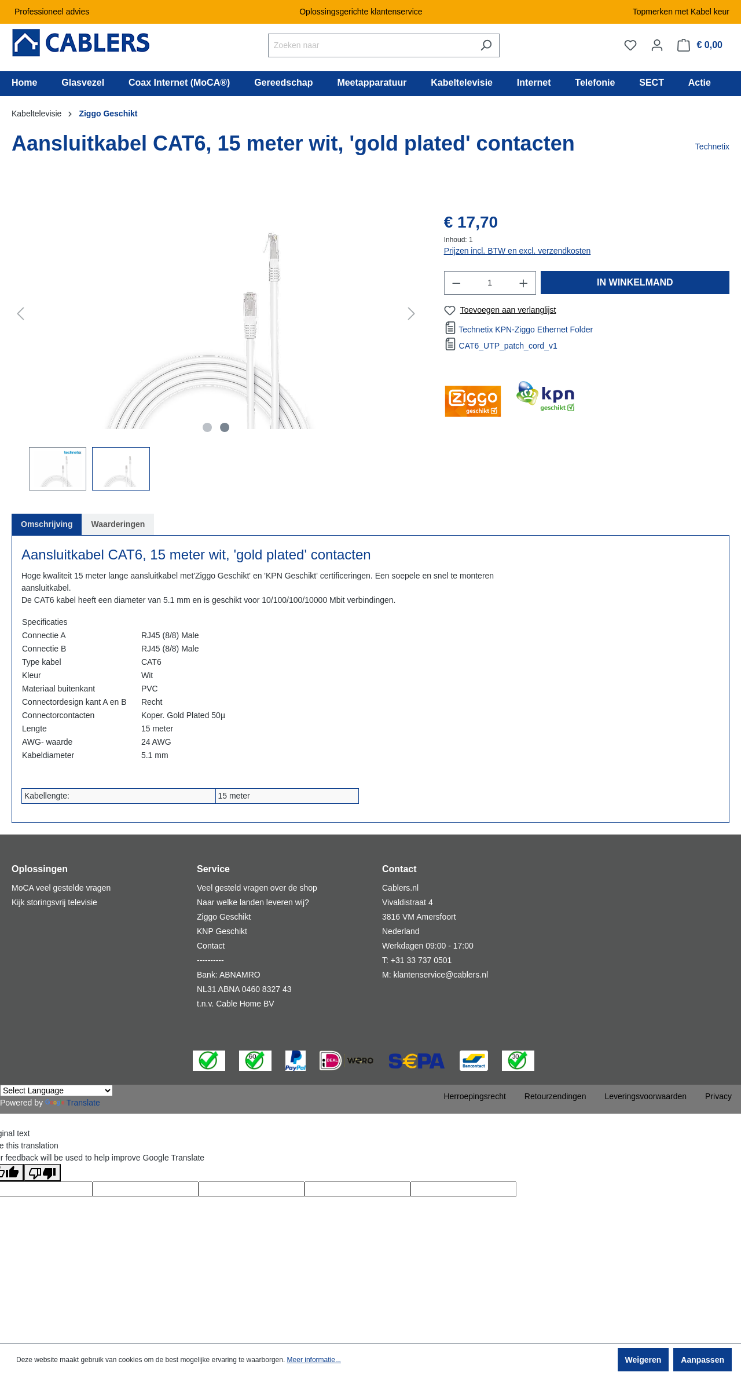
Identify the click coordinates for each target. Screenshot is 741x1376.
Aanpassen (702, 1359)
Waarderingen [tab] (118, 524)
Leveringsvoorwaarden (645, 1096)
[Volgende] (411, 313)
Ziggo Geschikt (224, 916)
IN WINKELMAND (635, 282)
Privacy (718, 1096)
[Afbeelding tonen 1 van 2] (207, 427)
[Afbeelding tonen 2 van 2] (224, 427)
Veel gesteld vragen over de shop (257, 887)
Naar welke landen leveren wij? (253, 902)
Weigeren (643, 1359)
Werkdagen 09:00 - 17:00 (428, 945)
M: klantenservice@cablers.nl (435, 974)
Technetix (712, 146)
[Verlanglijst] (630, 45)
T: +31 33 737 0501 (417, 960)
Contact (211, 945)
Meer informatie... (314, 1360)
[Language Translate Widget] (56, 1090)
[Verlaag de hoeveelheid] (456, 283)
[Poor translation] (42, 1172)
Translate (72, 1102)
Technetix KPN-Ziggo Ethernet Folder (525, 329)
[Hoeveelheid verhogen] (524, 283)
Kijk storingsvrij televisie (54, 902)
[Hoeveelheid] (489, 283)
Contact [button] (399, 869)
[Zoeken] (486, 45)
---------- (210, 960)
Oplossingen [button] (40, 869)
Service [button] (213, 869)
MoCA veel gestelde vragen (61, 887)
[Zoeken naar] (370, 45)
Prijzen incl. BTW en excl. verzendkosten (517, 250)
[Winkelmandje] (699, 45)
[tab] (47, 524)
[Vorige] (20, 313)
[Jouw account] (657, 45)
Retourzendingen (555, 1096)
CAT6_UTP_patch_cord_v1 (508, 345)
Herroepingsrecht (474, 1096)
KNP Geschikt (222, 931)
